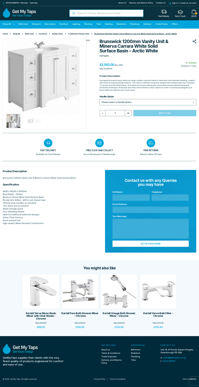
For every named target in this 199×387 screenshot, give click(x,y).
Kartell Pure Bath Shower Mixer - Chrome (80, 313)
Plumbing (134, 24)
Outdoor (147, 24)
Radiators (121, 24)
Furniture (63, 24)
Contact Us (161, 3)
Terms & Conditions (110, 352)
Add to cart (165, 113)
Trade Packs (161, 24)
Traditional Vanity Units (78, 34)
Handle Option (107, 97)
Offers (175, 24)
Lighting (76, 24)
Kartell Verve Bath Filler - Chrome (158, 313)
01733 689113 (168, 360)
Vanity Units (57, 34)
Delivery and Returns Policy (141, 3)
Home (5, 34)
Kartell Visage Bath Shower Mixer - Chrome (119, 313)
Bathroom (23, 24)
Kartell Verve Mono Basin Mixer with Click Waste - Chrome (41, 314)
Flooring (88, 24)
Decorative (50, 24)
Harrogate (104, 55)
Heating (109, 24)
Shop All (7, 24)
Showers (36, 24)
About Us (122, 3)
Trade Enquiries (109, 355)
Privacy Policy (99, 378)
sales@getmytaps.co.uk (174, 356)
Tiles (98, 24)
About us (105, 348)
